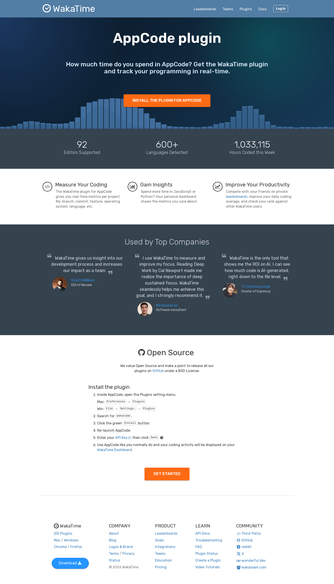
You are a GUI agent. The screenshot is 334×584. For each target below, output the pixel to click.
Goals (159, 540)
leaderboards (236, 197)
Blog (112, 540)
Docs (262, 9)
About (114, 533)
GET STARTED (167, 473)
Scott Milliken (83, 280)
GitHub (158, 371)
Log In (280, 8)
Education (163, 560)
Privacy (128, 553)
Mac (57, 540)
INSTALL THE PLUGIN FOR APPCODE (167, 100)
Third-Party (248, 533)
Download (70, 563)
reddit (244, 547)
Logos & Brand (121, 547)
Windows (71, 540)
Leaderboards (205, 9)
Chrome (60, 547)
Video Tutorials (207, 567)
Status (114, 560)
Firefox (76, 547)
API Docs (202, 533)
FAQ (198, 547)
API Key (123, 438)
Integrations (165, 547)
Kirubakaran (167, 305)
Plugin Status (206, 553)
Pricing (161, 567)
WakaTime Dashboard (114, 450)
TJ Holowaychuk (255, 286)
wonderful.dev (251, 560)
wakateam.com (251, 567)
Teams (228, 9)
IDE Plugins (63, 533)
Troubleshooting (208, 540)
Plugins (246, 9)
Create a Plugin (208, 560)
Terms (114, 553)
